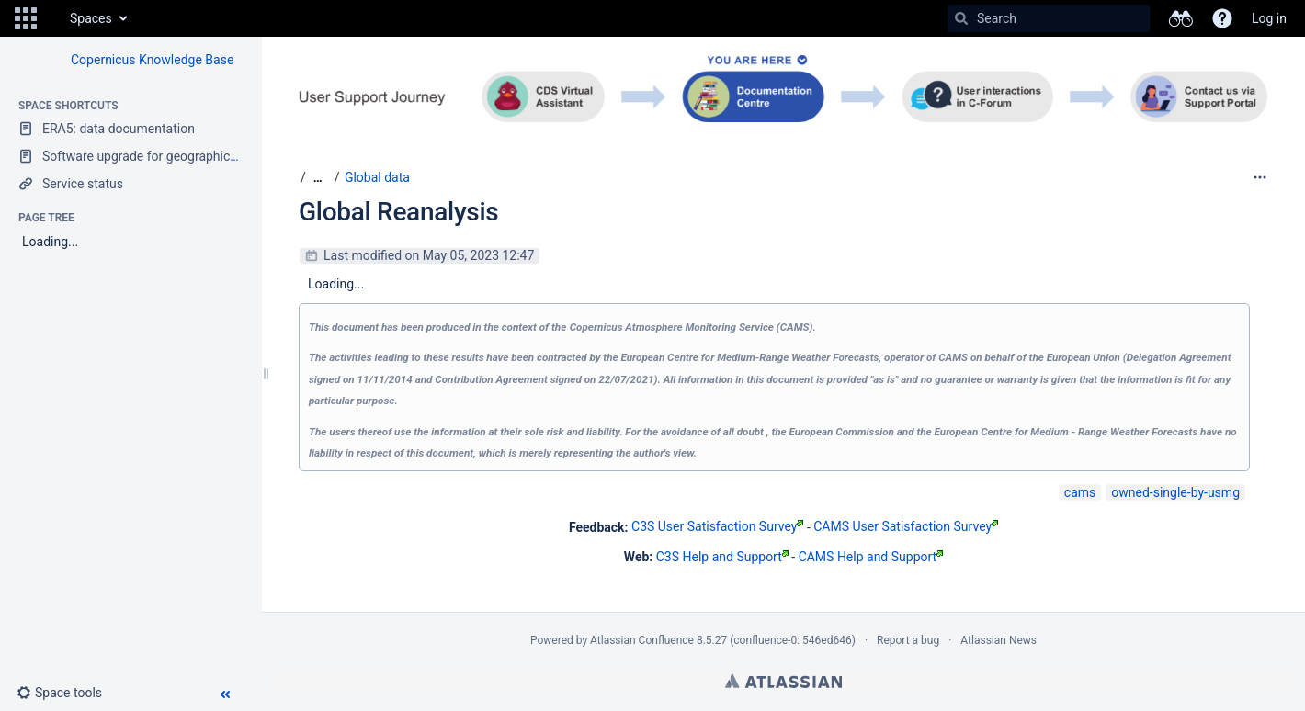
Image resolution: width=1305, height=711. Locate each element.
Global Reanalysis (398, 212)
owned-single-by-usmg (1175, 492)
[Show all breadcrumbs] (318, 178)
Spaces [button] (91, 18)
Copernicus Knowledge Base (152, 59)
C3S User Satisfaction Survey (717, 526)
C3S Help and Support (722, 556)
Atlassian (783, 681)
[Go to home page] (51, 18)
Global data (377, 177)
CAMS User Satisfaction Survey (905, 526)
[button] (25, 18)
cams (1079, 492)
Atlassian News (998, 640)
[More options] (1260, 177)
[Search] (961, 18)
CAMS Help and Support (871, 556)
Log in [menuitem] (1269, 18)
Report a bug (908, 640)
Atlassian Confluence (642, 640)
